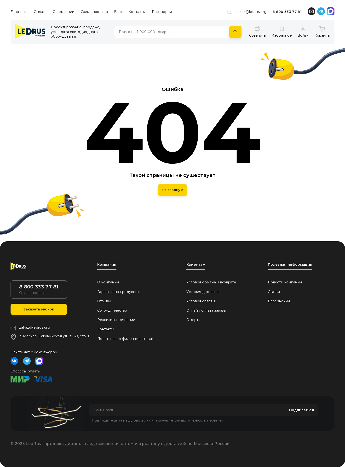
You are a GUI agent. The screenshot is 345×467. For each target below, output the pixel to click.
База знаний (279, 301)
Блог (118, 12)
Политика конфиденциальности (126, 339)
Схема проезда (94, 12)
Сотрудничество (112, 310)
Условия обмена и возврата (211, 282)
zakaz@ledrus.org (246, 12)
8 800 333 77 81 (287, 12)
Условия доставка (202, 292)
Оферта (193, 320)
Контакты (137, 12)
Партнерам (162, 12)
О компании (63, 12)
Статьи (274, 292)
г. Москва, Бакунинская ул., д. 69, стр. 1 (50, 337)
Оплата (40, 12)
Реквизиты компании (116, 320)
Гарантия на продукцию (119, 292)
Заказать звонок (38, 309)
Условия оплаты (200, 301)
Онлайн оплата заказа (206, 310)
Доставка (19, 12)
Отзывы (104, 301)
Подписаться (301, 410)
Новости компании (285, 282)
